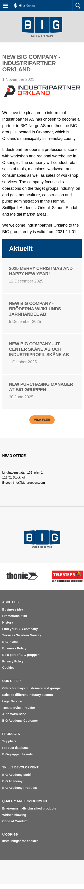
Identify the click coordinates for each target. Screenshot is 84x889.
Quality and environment (24, 801)
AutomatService (14, 714)
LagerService (12, 701)
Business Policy (14, 648)
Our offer (11, 681)
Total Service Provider (18, 708)
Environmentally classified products (29, 808)
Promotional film (14, 616)
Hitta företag (27, 5)
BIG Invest (10, 642)
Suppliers (9, 741)
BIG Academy (12, 781)
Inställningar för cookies (20, 841)
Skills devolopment (20, 767)
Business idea (12, 609)
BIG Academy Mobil (17, 774)
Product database (15, 748)
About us (10, 602)
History (7, 622)
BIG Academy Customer (20, 720)
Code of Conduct (15, 821)
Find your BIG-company (20, 629)
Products (11, 734)
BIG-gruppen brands (17, 754)
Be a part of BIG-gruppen (20, 655)
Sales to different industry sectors (27, 695)
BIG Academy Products (19, 788)
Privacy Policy (13, 661)
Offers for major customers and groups (31, 688)
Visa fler (42, 419)
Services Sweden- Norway (21, 635)
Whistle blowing (14, 815)
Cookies (8, 667)
